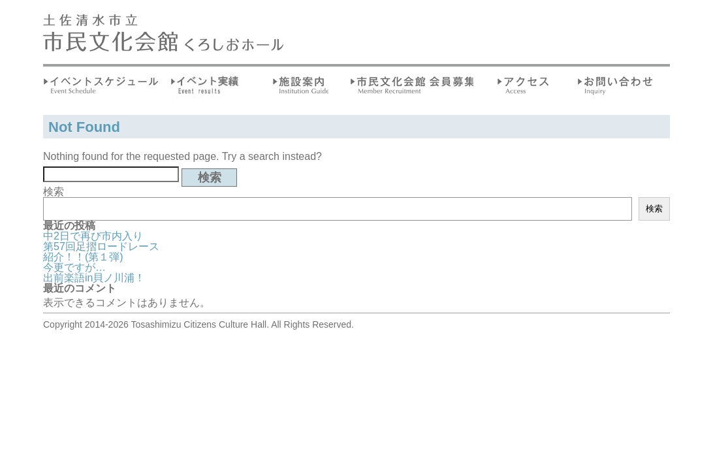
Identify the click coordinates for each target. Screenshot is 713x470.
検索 (53, 191)
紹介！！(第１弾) (83, 256)
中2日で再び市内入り (93, 236)
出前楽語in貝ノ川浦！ (94, 277)
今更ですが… (74, 267)
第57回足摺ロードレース (101, 246)
